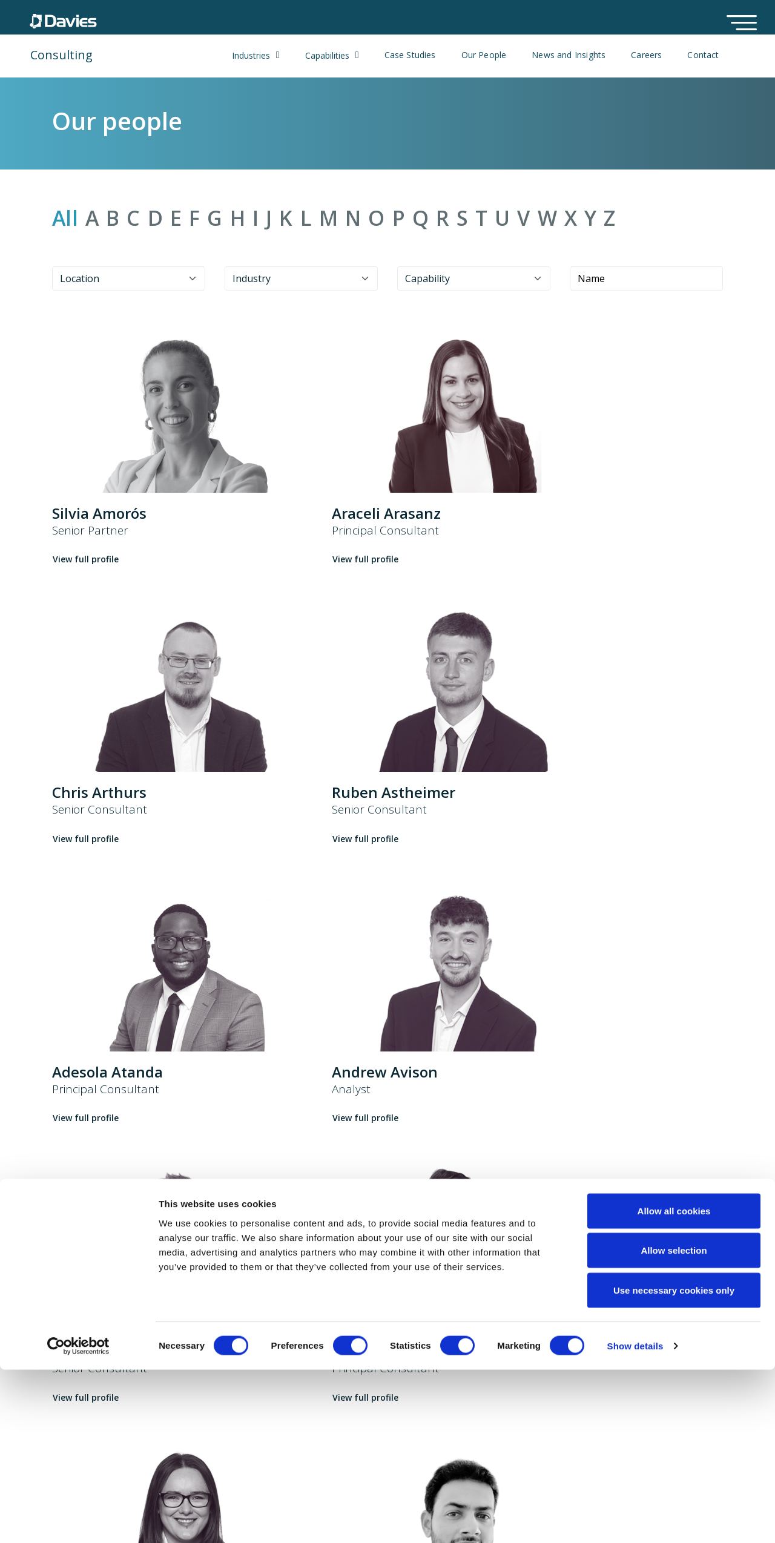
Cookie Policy (409, 1308)
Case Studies (410, 55)
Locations (513, 1308)
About (181, 1308)
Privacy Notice (412, 1328)
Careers (646, 55)
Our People (484, 55)
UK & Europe (54, 1311)
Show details (635, 1519)
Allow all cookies (674, 1384)
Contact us (515, 1328)
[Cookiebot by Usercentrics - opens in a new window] (78, 1519)
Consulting (61, 55)
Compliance (406, 1348)
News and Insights (568, 55)
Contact (703, 55)
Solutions (305, 1308)
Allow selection (674, 1424)
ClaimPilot (305, 1328)
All (65, 218)
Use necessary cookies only (673, 1463)
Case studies (312, 1348)
